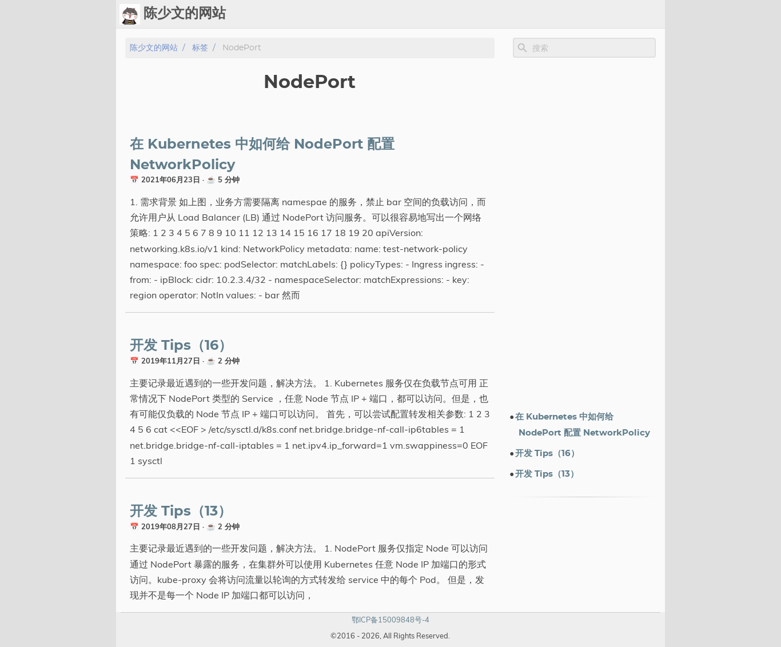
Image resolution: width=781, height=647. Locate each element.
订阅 (651, 14)
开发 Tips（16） (181, 346)
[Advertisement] (584, 233)
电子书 (586, 14)
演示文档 (540, 14)
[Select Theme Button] (403, 14)
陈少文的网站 (154, 47)
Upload (468, 14)
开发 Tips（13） (181, 511)
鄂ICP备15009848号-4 (390, 619)
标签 (504, 14)
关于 (624, 14)
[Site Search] (593, 48)
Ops (432, 14)
